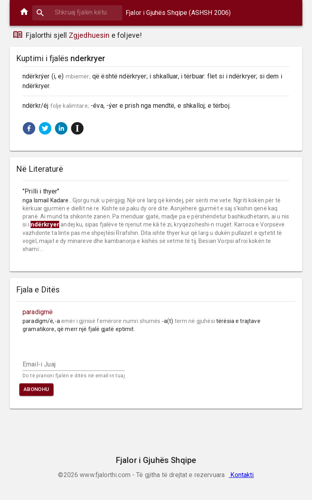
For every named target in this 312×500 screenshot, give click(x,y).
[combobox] (77, 12)
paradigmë (38, 312)
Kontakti (241, 475)
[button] (29, 128)
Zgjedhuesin (89, 35)
